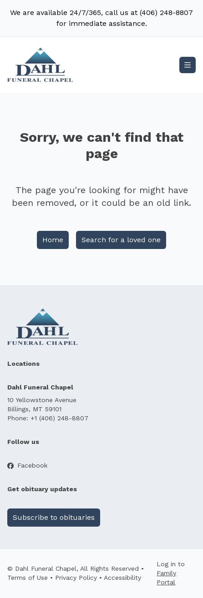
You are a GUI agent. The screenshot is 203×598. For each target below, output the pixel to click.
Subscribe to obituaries (54, 517)
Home (52, 239)
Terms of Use (27, 577)
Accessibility (122, 577)
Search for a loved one (121, 239)
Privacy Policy (76, 577)
